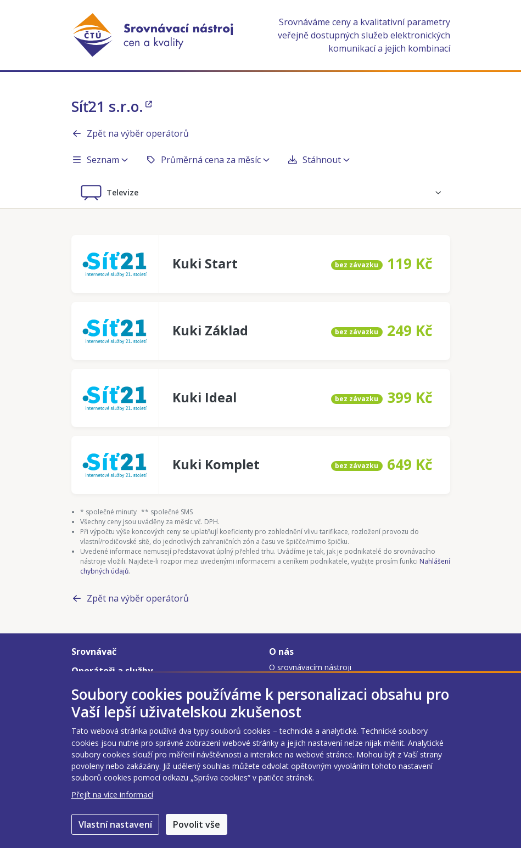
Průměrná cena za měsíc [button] (207, 160)
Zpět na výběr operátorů (130, 133)
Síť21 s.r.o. (111, 106)
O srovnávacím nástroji (310, 667)
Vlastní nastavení (115, 824)
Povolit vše (196, 824)
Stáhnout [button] (318, 160)
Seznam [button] (99, 160)
